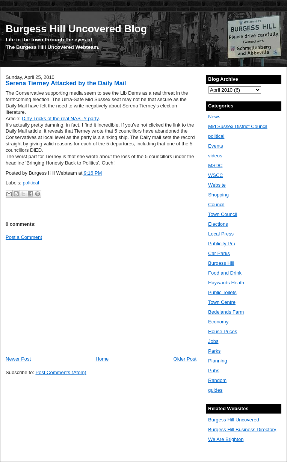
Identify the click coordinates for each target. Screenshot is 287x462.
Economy (218, 322)
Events (215, 146)
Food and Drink (225, 273)
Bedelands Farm (226, 312)
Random (217, 380)
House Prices (222, 331)
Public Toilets (222, 292)
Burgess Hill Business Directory (242, 429)
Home (102, 359)
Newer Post (18, 359)
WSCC (215, 175)
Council (216, 204)
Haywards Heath (226, 282)
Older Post (185, 359)
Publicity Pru (221, 243)
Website (217, 185)
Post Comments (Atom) (61, 372)
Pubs (213, 370)
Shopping (218, 195)
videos (215, 156)
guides (215, 390)
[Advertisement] (69, 297)
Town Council (222, 214)
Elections (218, 224)
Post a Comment (24, 237)
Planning (217, 361)
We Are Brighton (225, 439)
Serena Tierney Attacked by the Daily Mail (66, 83)
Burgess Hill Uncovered (233, 420)
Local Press (221, 234)
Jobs (213, 341)
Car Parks (219, 253)
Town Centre (222, 302)
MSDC (215, 165)
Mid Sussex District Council (237, 126)
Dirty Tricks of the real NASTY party (60, 118)
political (31, 183)
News (214, 116)
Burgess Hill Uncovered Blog (76, 29)
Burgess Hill (221, 263)
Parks (214, 351)
